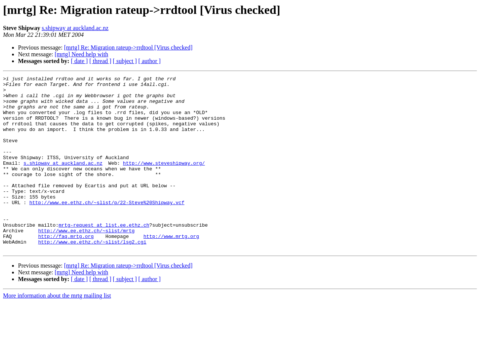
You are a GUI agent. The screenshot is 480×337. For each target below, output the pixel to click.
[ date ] (79, 61)
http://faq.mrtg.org (66, 268)
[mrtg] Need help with (81, 54)
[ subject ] (125, 61)
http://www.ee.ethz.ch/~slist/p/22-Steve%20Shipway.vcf (106, 228)
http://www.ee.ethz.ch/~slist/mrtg (86, 262)
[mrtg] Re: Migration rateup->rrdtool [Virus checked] (128, 47)
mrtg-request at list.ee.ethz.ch (103, 255)
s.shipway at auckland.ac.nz (75, 28)
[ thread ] (100, 61)
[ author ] (149, 61)
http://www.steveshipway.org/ (164, 181)
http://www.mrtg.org (171, 268)
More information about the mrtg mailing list (57, 330)
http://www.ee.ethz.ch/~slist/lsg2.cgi (92, 275)
